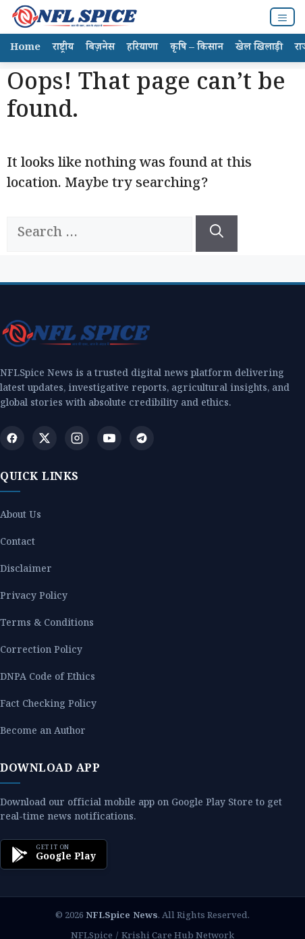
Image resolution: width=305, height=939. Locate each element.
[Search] (217, 233)
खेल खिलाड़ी (259, 48)
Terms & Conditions (47, 625)
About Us (20, 517)
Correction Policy (41, 652)
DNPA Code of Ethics (47, 679)
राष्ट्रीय (63, 48)
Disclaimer (26, 571)
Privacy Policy (33, 598)
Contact (17, 544)
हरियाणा (142, 48)
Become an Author (43, 733)
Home (25, 48)
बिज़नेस (100, 48)
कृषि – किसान (196, 48)
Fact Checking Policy (48, 706)
